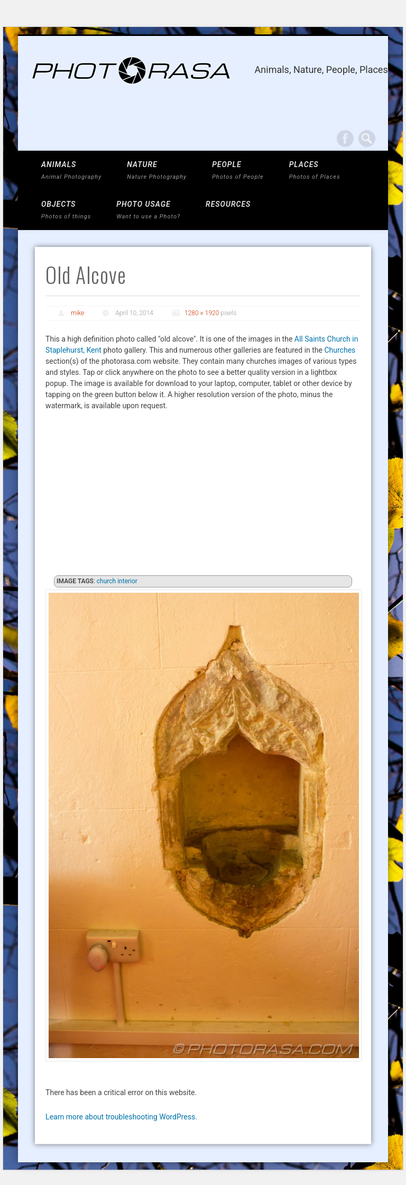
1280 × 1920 (201, 313)
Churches (339, 350)
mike (77, 313)
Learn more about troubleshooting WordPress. (121, 1117)
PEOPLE (238, 170)
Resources (228, 204)
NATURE (157, 170)
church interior (117, 581)
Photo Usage (148, 210)
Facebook (345, 138)
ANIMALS (71, 170)
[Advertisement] (203, 496)
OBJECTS (66, 210)
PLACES (314, 170)
